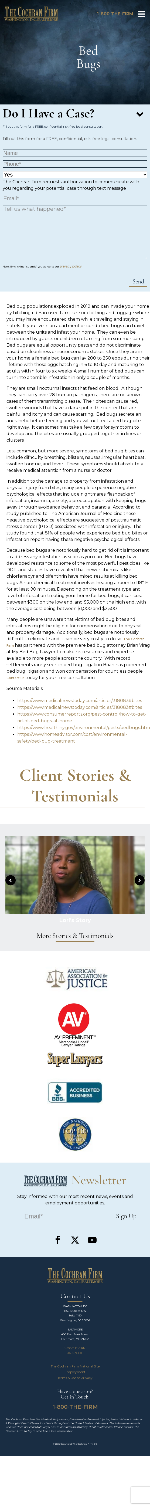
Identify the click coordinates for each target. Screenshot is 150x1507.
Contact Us (75, 1296)
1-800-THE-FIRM (75, 1348)
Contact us (15, 678)
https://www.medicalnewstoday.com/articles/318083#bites (79, 700)
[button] (10, 880)
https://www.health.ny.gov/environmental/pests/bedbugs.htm (83, 727)
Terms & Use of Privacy (75, 1378)
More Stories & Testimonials (75, 936)
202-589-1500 (75, 1353)
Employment (75, 1372)
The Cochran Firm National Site (75, 1366)
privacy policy (71, 266)
